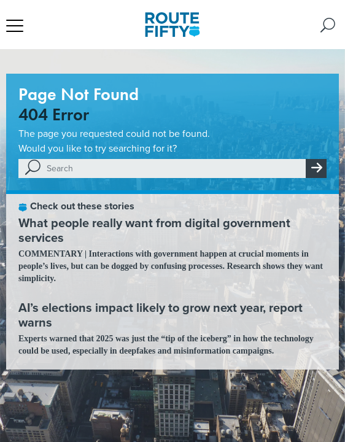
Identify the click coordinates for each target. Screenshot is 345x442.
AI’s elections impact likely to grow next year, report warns (160, 315)
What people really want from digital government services (154, 230)
